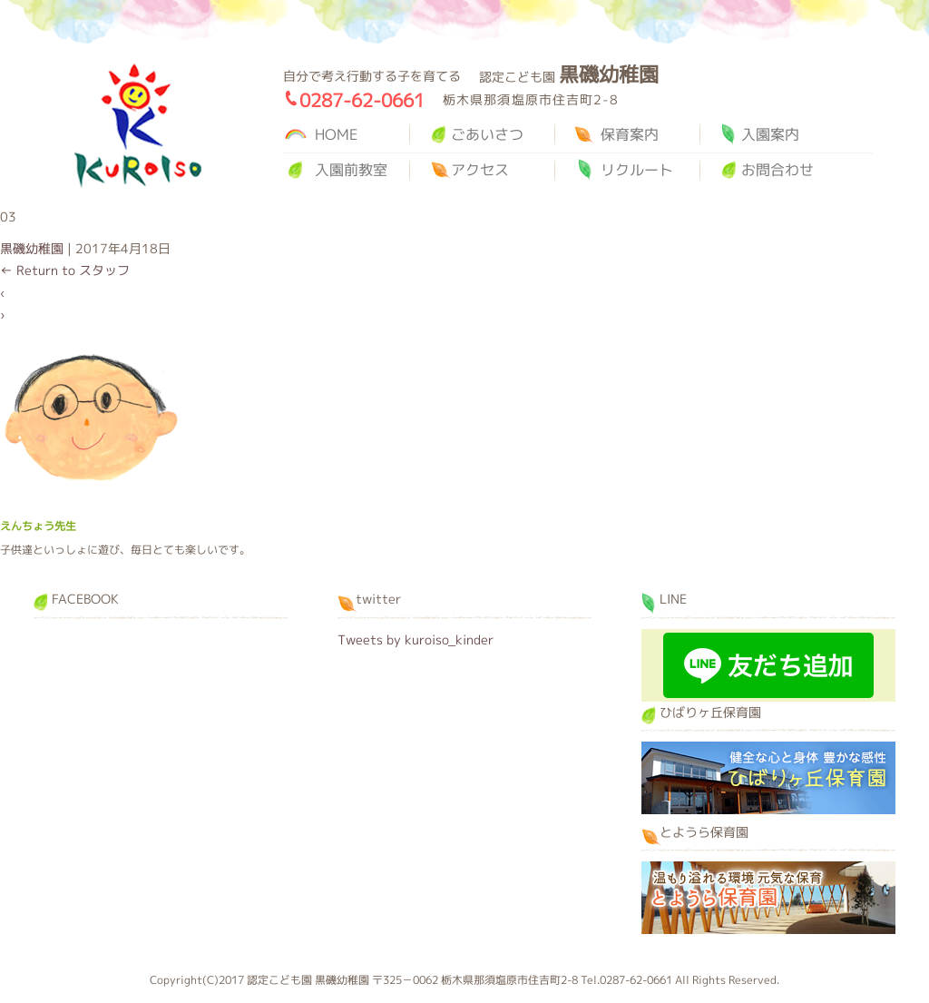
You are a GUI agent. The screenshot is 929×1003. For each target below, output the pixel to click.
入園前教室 (351, 170)
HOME (336, 134)
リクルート (637, 170)
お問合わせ (777, 170)
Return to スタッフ (65, 270)
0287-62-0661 (362, 100)
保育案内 (630, 134)
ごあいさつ (487, 134)
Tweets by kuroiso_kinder (415, 639)
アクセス (480, 170)
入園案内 (770, 134)
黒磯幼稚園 (137, 126)
